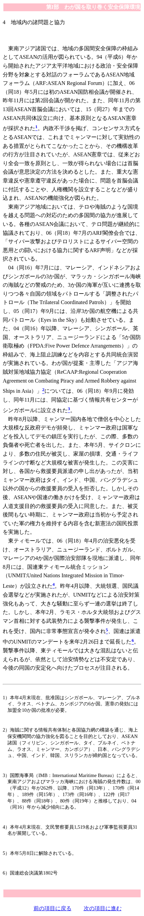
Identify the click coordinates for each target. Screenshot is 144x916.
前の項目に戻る (52, 908)
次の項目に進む (103, 908)
